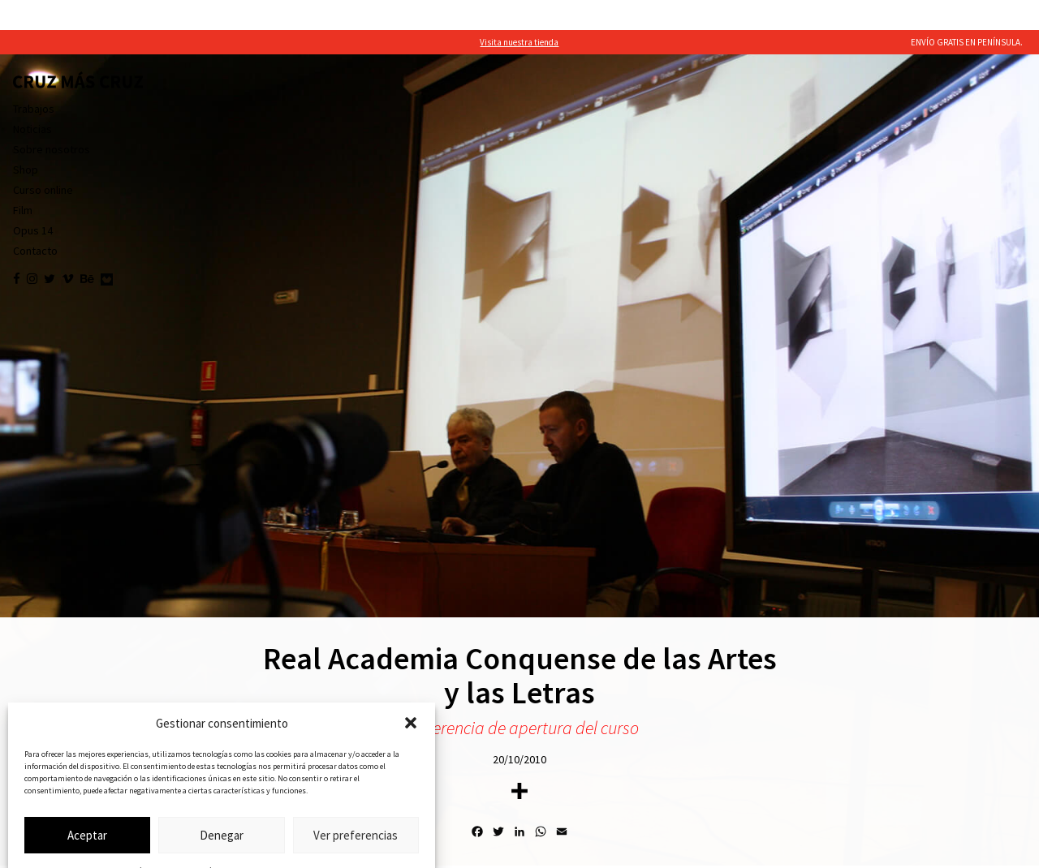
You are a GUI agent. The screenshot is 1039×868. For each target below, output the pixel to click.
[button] (411, 693)
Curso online (43, 160)
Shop (25, 139)
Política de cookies (159, 841)
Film (22, 180)
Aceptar (87, 805)
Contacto (35, 220)
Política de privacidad (234, 841)
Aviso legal (296, 841)
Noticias (32, 99)
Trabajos (33, 78)
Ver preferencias (355, 805)
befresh (1013, 849)
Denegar (222, 805)
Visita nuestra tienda (519, 12)
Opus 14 (33, 200)
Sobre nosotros (51, 119)
